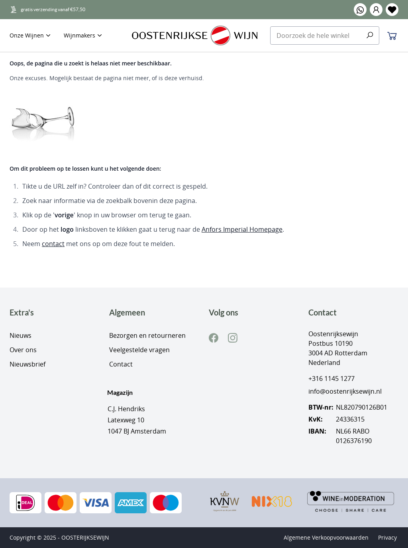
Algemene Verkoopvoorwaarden (326, 537)
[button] (376, 9)
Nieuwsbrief (27, 364)
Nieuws (20, 335)
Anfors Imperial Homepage (242, 229)
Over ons (23, 349)
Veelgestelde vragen (139, 349)
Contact (121, 364)
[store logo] (194, 35)
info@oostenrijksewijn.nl (345, 391)
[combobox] (325, 35)
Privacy (387, 537)
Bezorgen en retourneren (147, 335)
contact (53, 243)
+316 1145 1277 (331, 378)
